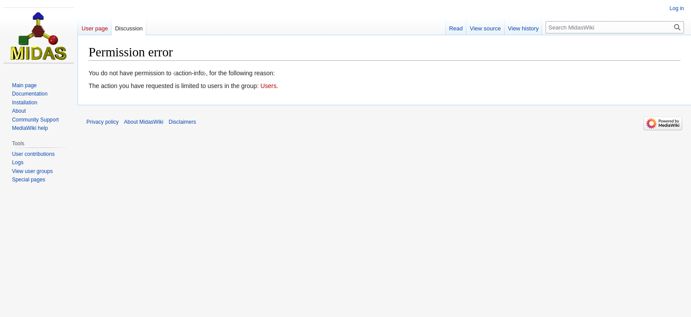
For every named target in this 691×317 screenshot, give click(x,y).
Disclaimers (182, 122)
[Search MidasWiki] (615, 27)
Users (268, 85)
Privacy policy (102, 122)
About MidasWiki (143, 122)
